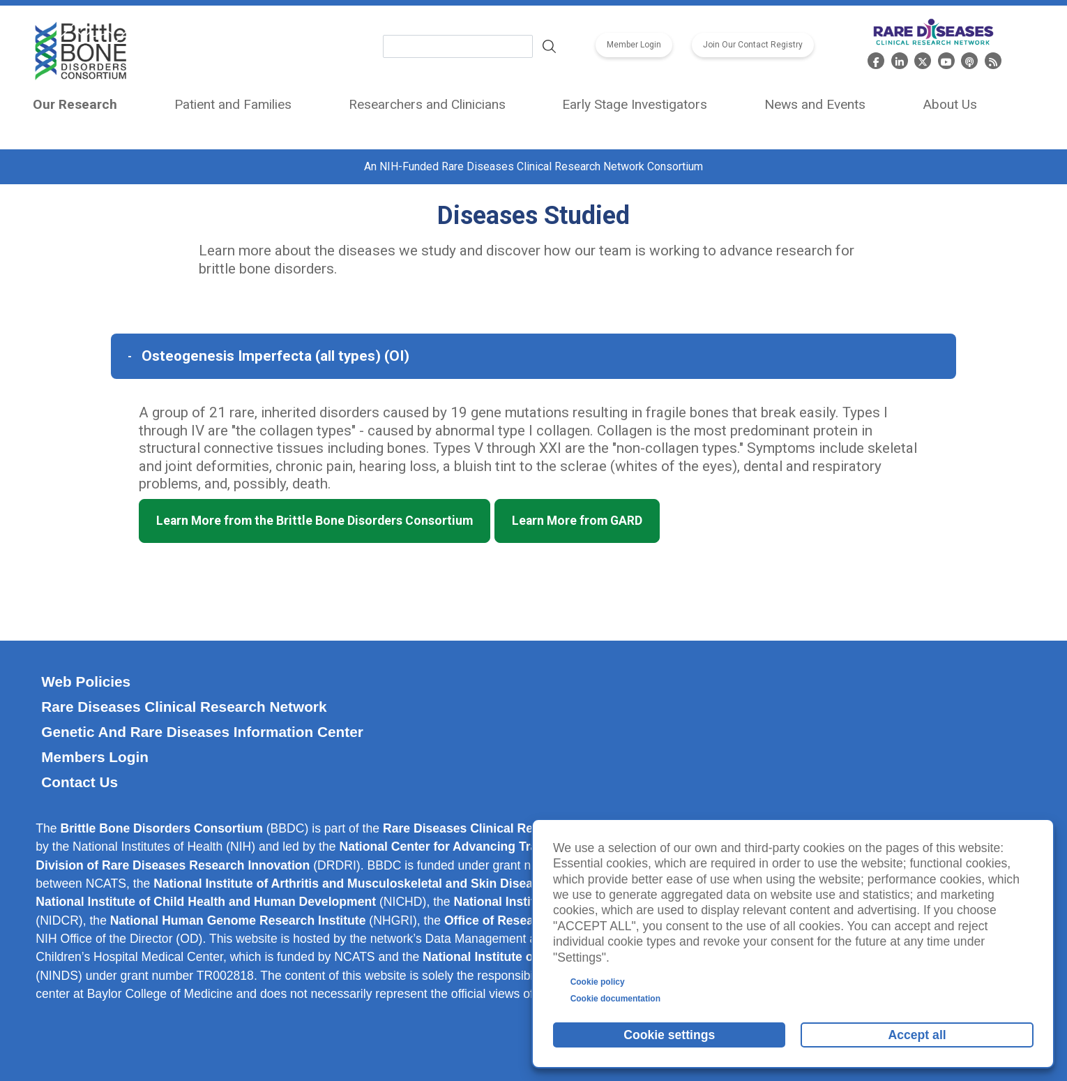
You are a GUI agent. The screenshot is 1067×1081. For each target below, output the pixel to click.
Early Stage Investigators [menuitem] (634, 104)
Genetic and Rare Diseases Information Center (202, 732)
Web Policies (85, 681)
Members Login (95, 757)
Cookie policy (597, 982)
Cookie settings (669, 1035)
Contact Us (79, 782)
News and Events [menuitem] (814, 104)
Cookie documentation (615, 999)
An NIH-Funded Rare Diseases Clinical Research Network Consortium (533, 166)
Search (549, 46)
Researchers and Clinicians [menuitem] (427, 104)
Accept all (917, 1035)
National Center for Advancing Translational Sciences (495, 846)
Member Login (634, 45)
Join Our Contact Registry (753, 45)
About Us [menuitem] (950, 104)
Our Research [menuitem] (75, 104)
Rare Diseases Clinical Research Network (183, 707)
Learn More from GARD (577, 521)
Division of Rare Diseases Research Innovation (173, 865)
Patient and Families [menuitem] (233, 104)
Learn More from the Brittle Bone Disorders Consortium (314, 521)
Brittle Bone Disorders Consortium (162, 828)
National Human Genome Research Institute (238, 920)
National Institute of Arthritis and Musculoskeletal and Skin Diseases (353, 883)
